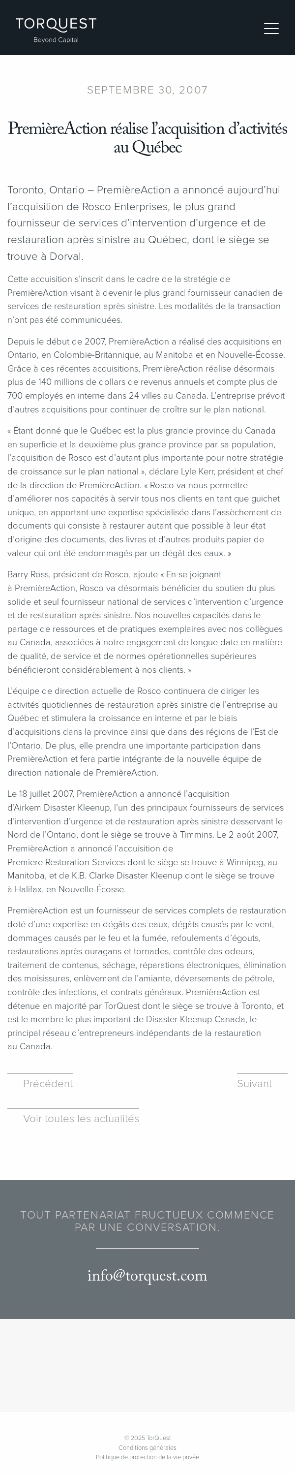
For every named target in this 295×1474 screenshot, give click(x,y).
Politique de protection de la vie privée (147, 1457)
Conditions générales (147, 1448)
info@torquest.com (147, 1277)
